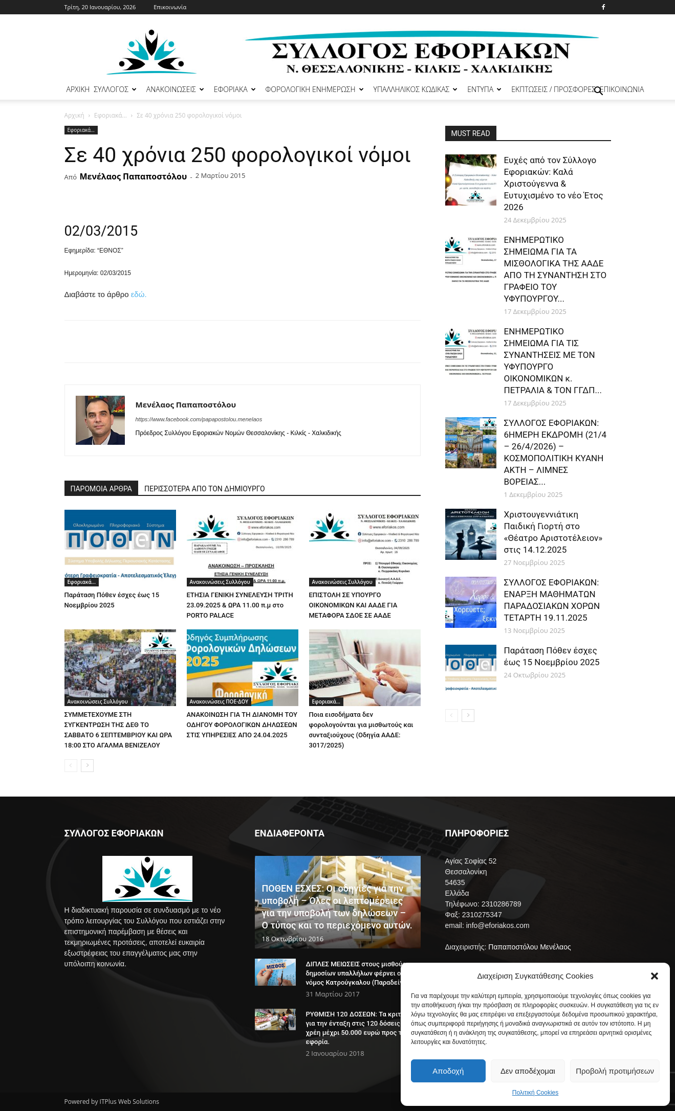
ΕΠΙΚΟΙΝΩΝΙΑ (622, 89)
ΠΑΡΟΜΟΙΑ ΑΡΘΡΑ (102, 489)
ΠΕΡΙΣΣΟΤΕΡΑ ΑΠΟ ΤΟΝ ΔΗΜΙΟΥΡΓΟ (204, 489)
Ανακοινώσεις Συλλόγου (220, 581)
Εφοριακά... (110, 115)
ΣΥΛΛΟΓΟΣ (115, 89)
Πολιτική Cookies (535, 1092)
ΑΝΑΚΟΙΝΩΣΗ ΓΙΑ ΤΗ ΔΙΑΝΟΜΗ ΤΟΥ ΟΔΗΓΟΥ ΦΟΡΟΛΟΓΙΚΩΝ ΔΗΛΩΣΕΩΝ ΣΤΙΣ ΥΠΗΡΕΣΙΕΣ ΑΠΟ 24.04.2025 (242, 725)
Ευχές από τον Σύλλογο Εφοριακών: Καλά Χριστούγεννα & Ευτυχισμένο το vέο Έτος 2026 (553, 183)
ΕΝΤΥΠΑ (484, 89)
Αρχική (74, 115)
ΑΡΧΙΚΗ (78, 89)
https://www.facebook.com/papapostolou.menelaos (199, 419)
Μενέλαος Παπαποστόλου (133, 176)
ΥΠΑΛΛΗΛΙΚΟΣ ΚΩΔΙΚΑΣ (416, 89)
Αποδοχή (448, 1071)
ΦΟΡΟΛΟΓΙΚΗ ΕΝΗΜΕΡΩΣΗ (315, 89)
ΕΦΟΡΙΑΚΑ (235, 89)
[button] (654, 976)
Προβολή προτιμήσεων (615, 1071)
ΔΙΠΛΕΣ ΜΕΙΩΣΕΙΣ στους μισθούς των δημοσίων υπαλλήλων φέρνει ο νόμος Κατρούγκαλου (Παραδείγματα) (363, 973)
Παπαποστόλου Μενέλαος (529, 947)
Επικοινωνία (170, 7)
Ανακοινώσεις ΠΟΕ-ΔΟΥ (219, 701)
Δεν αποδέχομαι (527, 1071)
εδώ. (139, 294)
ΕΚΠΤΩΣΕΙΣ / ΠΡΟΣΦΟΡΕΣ (553, 89)
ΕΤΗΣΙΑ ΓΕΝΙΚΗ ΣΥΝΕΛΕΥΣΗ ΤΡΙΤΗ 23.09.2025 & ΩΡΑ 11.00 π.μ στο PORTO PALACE (240, 605)
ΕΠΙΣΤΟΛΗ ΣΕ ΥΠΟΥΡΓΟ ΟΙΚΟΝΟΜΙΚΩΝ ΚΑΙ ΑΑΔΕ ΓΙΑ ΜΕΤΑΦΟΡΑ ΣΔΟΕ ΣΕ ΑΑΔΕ (353, 605)
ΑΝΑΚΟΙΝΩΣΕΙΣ (175, 89)
